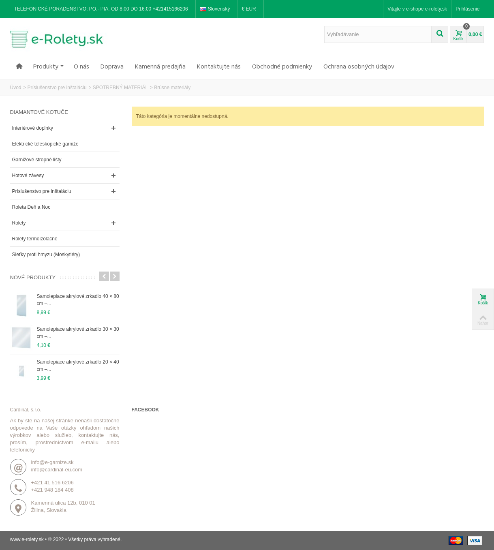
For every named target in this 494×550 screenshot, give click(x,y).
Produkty (48, 67)
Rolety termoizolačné (35, 239)
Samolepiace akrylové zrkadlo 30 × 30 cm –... (78, 332)
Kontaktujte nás (219, 67)
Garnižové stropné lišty (37, 160)
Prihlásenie (467, 9)
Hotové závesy (28, 175)
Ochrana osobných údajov (358, 67)
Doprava (112, 67)
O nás (81, 67)
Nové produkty (33, 277)
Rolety (19, 223)
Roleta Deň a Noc (31, 207)
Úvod (15, 87)
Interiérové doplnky (32, 128)
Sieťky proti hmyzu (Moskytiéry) (46, 254)
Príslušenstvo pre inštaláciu (57, 87)
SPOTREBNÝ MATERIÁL (120, 87)
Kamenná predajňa (160, 67)
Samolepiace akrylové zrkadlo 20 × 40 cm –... (78, 365)
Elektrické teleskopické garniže (45, 144)
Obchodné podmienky (282, 67)
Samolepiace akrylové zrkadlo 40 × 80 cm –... (78, 299)
